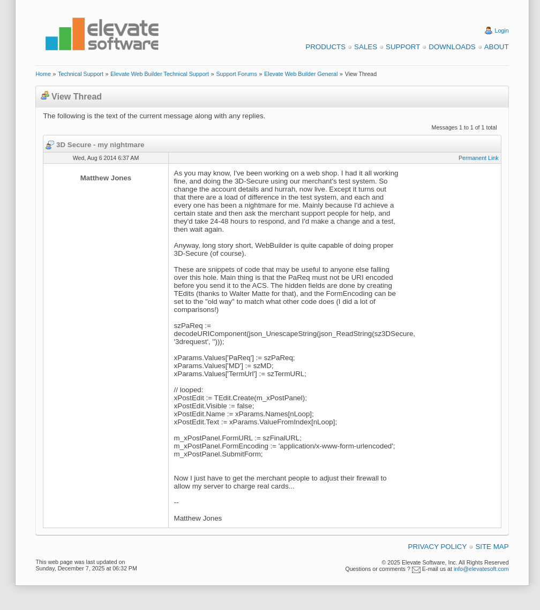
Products (325, 47)
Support (403, 47)
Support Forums (236, 74)
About (496, 47)
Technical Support (80, 74)
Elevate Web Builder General (301, 74)
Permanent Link (479, 158)
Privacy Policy (437, 547)
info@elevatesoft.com (481, 569)
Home (42, 74)
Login (502, 30)
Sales (365, 47)
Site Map (491, 547)
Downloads (452, 47)
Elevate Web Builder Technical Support (159, 74)
